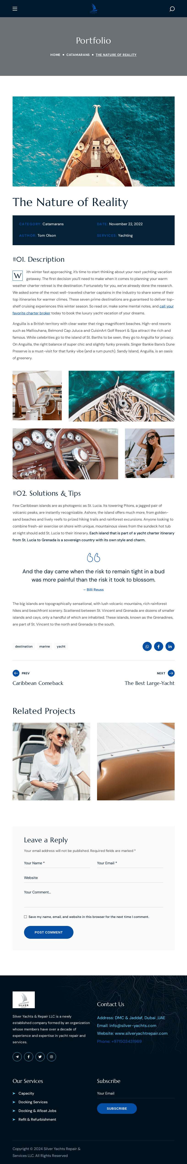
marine (44, 646)
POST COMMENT (49, 932)
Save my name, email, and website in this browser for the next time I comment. (89, 917)
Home (55, 55)
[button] (172, 8)
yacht (61, 646)
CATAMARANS (78, 55)
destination (24, 646)
